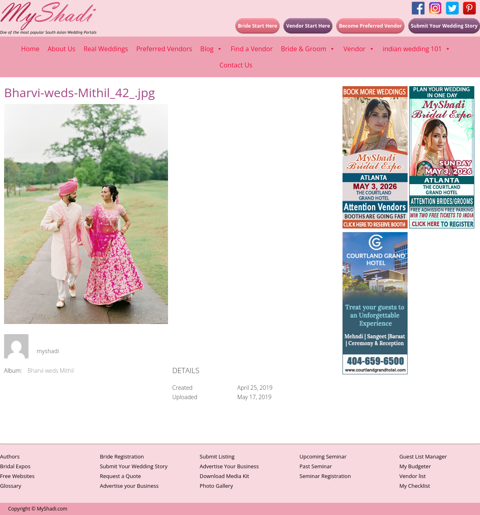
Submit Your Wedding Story (133, 466)
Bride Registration (122, 456)
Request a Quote (120, 476)
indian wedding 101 (417, 49)
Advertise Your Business (229, 466)
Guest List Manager (423, 456)
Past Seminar (315, 466)
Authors (10, 456)
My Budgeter (415, 466)
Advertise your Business (129, 485)
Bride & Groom (308, 49)
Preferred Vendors (164, 48)
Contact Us (236, 65)
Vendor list (412, 476)
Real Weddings (105, 48)
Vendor (358, 49)
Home (30, 48)
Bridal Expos (15, 466)
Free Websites (17, 476)
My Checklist (414, 485)
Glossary (10, 485)
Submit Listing (217, 456)
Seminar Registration (325, 476)
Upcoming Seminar (322, 456)
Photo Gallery (216, 485)
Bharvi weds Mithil (51, 370)
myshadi (48, 351)
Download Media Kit (224, 476)
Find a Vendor (252, 48)
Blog (211, 49)
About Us (62, 48)
